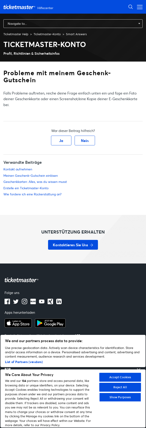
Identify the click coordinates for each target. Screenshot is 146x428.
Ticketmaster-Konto (47, 34)
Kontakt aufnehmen (17, 169)
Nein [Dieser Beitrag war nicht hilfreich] (85, 140)
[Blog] (33, 303)
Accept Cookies (120, 377)
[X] (16, 303)
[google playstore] (50, 326)
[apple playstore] (18, 326)
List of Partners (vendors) (24, 362)
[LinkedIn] (50, 303)
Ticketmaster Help (15, 34)
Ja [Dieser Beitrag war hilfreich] (61, 140)
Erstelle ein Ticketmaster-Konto (26, 188)
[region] (73, 381)
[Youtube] (41, 303)
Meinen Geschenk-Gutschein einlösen (30, 175)
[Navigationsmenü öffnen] (138, 6)
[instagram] (24, 303)
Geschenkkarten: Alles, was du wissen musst (35, 181)
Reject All (120, 387)
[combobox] (73, 23)
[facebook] (7, 303)
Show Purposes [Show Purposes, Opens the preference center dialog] (120, 397)
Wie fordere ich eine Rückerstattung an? (32, 194)
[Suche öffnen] (130, 6)
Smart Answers (76, 34)
